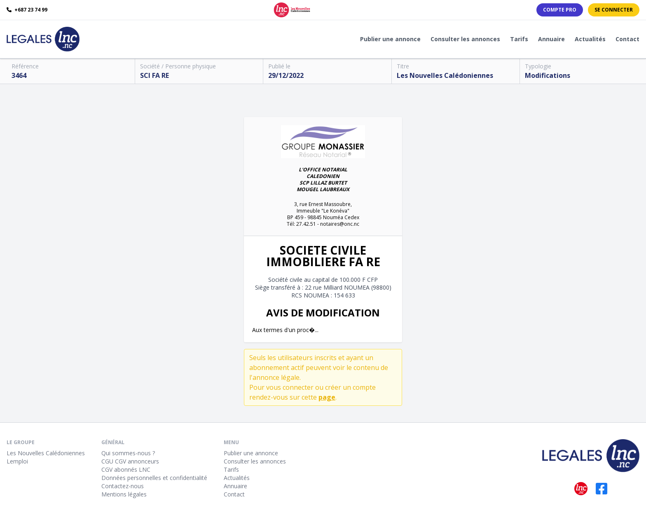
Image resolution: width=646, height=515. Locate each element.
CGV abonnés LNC (125, 469)
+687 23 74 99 (27, 10)
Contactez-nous (122, 486)
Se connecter (614, 9)
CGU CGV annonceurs (130, 461)
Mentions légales (124, 494)
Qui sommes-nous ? (128, 453)
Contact (627, 39)
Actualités (590, 39)
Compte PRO (559, 9)
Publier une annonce (390, 39)
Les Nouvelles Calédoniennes (46, 453)
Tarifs (519, 39)
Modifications (547, 75)
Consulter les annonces (465, 39)
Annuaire (551, 39)
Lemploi (17, 461)
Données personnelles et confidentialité (154, 478)
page (326, 397)
